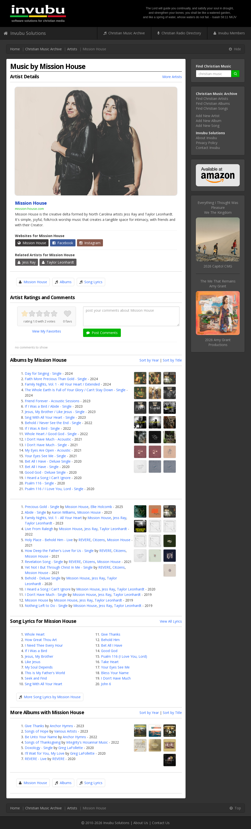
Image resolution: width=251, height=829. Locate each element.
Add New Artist (208, 115)
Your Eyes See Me (115, 667)
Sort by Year (149, 360)
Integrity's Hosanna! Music (87, 742)
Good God (109, 650)
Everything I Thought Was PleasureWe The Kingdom (218, 207)
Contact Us (161, 822)
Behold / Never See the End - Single (53, 422)
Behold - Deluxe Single (43, 578)
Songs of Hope (37, 731)
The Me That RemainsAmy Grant (218, 283)
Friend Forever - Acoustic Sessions (52, 401)
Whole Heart (35, 634)
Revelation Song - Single (44, 561)
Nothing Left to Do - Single (46, 605)
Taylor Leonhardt (58, 262)
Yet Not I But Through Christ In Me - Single (59, 567)
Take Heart (110, 661)
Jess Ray (27, 262)
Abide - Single (35, 512)
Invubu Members (229, 33)
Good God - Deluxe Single (45, 472)
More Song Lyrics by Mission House (52, 697)
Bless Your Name (115, 672)
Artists (72, 49)
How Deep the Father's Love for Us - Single (59, 550)
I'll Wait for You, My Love (44, 753)
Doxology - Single (39, 747)
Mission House (32, 243)
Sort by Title (172, 360)
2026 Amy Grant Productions (218, 342)
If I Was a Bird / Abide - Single (48, 406)
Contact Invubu (208, 147)
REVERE (84, 539)
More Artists (172, 76)
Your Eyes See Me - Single (45, 456)
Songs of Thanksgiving (43, 742)
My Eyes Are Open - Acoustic (48, 450)
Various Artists (65, 731)
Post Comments (102, 332)
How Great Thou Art (41, 639)
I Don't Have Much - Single (46, 444)
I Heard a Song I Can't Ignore (48, 477)
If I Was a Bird (36, 650)
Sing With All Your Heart (43, 684)
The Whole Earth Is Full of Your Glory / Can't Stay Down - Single (75, 390)
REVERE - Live (36, 758)
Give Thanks (110, 634)
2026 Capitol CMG (217, 266)
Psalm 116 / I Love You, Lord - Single (54, 488)
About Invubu (206, 137)
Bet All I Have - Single (42, 466)
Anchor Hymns (61, 725)
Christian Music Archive (124, 33)
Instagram (89, 243)
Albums (66, 282)
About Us (140, 822)
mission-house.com (29, 208)
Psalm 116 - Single (39, 483)
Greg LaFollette (70, 747)
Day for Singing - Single (43, 373)
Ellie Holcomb (101, 506)
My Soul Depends (39, 667)
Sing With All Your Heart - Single (50, 417)
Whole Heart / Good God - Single (51, 433)
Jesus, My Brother (39, 656)
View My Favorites (46, 331)
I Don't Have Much (116, 678)
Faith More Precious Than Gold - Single (56, 378)
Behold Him (110, 639)
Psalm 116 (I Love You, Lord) (124, 656)
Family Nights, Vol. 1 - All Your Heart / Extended (62, 384)
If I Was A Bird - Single (42, 428)
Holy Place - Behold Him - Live (49, 539)
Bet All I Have (111, 645)
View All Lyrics (171, 621)
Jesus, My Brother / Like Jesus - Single (55, 411)
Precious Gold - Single (42, 506)
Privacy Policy (206, 142)
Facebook (62, 243)
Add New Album (208, 120)
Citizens (99, 539)
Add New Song (207, 125)
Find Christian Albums (213, 103)
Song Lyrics (93, 282)
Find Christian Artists (212, 98)
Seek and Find (36, 678)
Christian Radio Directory (179, 33)
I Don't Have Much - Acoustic (48, 439)
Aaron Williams (63, 512)
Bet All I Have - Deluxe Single (48, 461)
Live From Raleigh (39, 528)
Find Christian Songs (212, 108)
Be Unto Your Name (41, 737)
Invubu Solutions (25, 33)
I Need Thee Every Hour (44, 645)
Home (15, 49)
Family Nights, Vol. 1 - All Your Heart (53, 517)
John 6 (106, 684)
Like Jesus (32, 661)
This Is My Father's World (45, 672)
